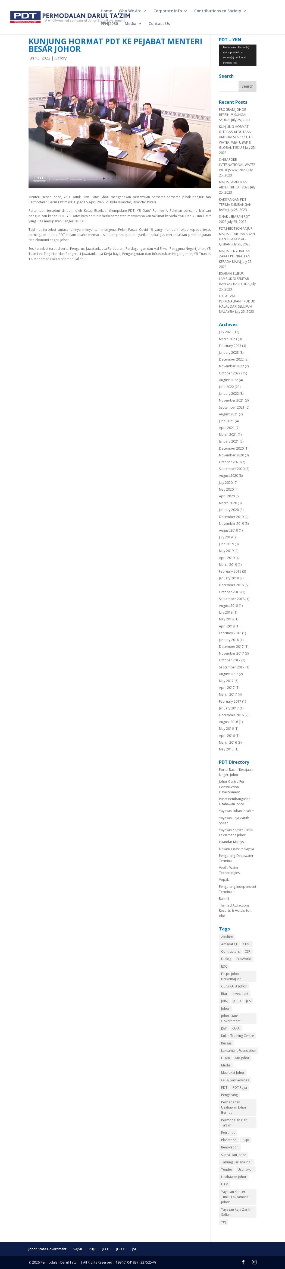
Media (130, 24)
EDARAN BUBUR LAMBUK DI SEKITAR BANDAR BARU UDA (234, 278)
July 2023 (226, 332)
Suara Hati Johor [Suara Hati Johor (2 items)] (233, 1155)
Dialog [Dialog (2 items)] (226, 959)
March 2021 (228, 434)
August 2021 (228, 414)
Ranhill (224, 898)
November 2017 (231, 653)
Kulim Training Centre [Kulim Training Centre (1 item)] (237, 1035)
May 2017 (226, 680)
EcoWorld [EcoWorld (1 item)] (243, 959)
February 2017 (230, 701)
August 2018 (228, 605)
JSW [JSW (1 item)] (224, 1028)
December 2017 (231, 646)
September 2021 (232, 407)
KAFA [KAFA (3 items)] (236, 1028)
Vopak (224, 879)
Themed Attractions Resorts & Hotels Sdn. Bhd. (235, 910)
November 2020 (231, 455)
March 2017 (228, 694)
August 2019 (228, 530)
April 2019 (227, 557)
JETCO (121, 1249)
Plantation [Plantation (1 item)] (229, 1140)
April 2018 (227, 626)
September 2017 (232, 667)
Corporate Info (168, 11)
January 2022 (229, 393)
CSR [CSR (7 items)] (247, 951)
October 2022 (229, 373)
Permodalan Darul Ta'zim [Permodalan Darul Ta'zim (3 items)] (235, 1123)
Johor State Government (48, 1249)
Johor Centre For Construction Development (232, 786)
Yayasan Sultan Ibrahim (237, 811)
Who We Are (130, 11)
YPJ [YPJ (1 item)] (223, 1222)
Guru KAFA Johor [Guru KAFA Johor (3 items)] (234, 986)
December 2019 (231, 516)
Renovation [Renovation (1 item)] (230, 1147)
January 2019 (229, 578)
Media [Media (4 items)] (226, 1065)
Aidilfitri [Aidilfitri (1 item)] (227, 937)
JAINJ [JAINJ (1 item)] (224, 1001)
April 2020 (227, 496)
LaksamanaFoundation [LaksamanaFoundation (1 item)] (238, 1050)
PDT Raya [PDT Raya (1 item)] (240, 1087)
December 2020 (231, 448)
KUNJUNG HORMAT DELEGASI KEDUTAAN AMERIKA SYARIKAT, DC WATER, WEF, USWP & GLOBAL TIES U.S (236, 137)
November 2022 (231, 366)
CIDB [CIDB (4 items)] (246, 944)
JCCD (105, 1249)
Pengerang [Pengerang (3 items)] (229, 1095)
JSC (134, 1249)
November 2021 (231, 400)
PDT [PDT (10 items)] (224, 1087)
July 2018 (226, 612)
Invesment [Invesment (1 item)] (240, 993)
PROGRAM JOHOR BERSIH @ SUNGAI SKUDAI (232, 114)
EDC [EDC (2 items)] (224, 966)
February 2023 (230, 345)
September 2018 (232, 598)
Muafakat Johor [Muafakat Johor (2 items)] (233, 1072)
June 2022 (226, 386)
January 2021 (229, 441)
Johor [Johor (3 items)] (225, 1008)
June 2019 (226, 544)
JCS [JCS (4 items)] (248, 1001)
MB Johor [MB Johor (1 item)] (242, 1058)
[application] (237, 55)
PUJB (92, 1249)
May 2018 (226, 619)
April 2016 (227, 735)
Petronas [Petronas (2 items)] (228, 1132)
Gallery (61, 58)
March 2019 (228, 564)
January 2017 (229, 708)
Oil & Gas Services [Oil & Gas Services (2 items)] (235, 1080)
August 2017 (228, 674)
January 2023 (229, 352)
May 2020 (226, 489)
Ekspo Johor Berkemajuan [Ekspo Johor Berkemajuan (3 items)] (231, 976)
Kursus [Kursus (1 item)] (226, 1043)
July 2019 (226, 537)
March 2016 (228, 742)
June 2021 (226, 421)
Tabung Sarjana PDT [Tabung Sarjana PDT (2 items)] (236, 1162)
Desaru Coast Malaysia (236, 849)
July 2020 (226, 482)
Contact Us (159, 24)
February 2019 (230, 571)
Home (106, 11)
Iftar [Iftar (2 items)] (224, 993)
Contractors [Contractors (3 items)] (230, 951)
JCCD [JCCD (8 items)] (237, 1001)
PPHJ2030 (109, 24)
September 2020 (232, 468)
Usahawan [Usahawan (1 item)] (245, 1169)
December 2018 (231, 585)
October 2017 (229, 660)
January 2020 (229, 509)
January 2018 (229, 639)
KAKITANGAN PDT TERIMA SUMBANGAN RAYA (235, 204)
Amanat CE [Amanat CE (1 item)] (229, 944)
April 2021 (227, 427)
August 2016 (228, 721)
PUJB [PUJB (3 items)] (245, 1140)
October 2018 (229, 592)
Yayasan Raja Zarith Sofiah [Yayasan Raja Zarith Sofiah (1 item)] (236, 1212)
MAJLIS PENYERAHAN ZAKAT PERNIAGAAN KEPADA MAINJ (234, 256)
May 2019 (226, 550)
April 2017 (227, 687)
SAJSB (77, 1249)
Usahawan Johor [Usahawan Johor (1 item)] (233, 1177)
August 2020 (228, 475)
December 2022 (231, 359)
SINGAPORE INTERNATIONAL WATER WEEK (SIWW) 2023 (237, 164)
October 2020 (229, 462)
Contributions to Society (217, 11)
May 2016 (226, 728)
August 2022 (228, 380)
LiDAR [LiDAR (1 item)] (225, 1058)
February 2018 (230, 633)
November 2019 (231, 523)
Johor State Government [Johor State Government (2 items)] (230, 1018)
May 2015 (226, 749)
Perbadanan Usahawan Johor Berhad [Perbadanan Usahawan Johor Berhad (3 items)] (233, 1107)
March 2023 (228, 339)
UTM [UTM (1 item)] (224, 1184)
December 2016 (231, 715)
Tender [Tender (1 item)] (226, 1169)
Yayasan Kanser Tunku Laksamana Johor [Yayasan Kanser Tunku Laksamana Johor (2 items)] (235, 1196)
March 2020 (228, 503)
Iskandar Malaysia (232, 841)
